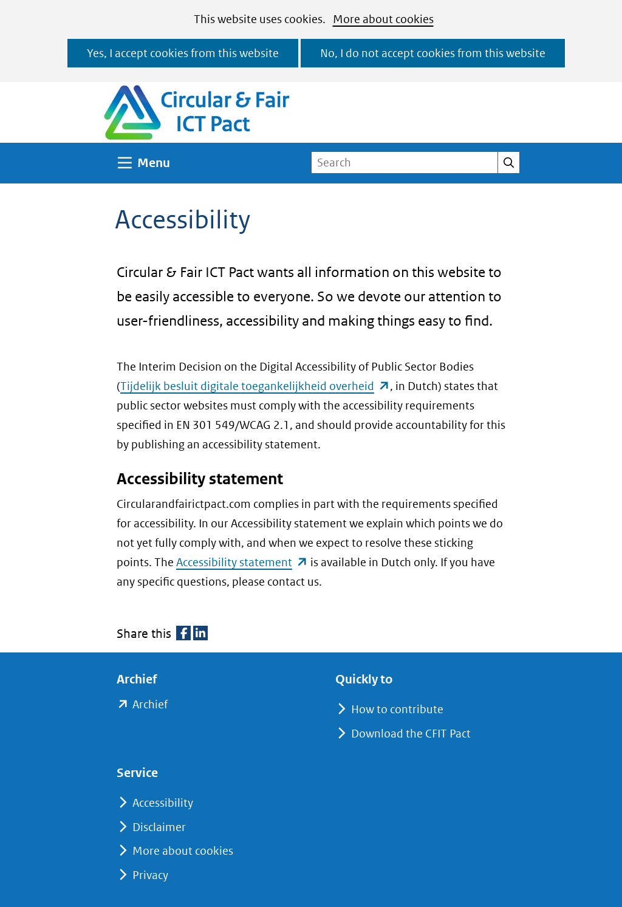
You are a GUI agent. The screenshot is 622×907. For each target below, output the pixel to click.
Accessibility (162, 803)
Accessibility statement (242, 562)
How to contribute (397, 709)
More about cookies (383, 19)
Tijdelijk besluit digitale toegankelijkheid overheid (255, 386)
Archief (150, 704)
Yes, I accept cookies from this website (183, 53)
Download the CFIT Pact (411, 734)
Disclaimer (159, 827)
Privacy (150, 875)
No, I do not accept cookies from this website (432, 53)
